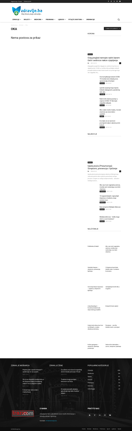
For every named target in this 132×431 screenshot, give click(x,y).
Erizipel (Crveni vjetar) (111, 306)
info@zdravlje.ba (51, 421)
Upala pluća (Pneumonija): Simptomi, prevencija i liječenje (102, 167)
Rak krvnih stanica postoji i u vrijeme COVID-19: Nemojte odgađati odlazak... (109, 101)
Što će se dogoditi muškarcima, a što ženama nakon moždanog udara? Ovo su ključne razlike (33, 381)
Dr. (88, 63)
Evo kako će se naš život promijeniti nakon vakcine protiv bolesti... (110, 123)
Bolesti (21, 25)
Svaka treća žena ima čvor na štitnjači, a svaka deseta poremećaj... (95, 327)
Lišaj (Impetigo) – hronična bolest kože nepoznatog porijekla (94, 308)
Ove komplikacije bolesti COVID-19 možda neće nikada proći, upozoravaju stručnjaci (110, 79)
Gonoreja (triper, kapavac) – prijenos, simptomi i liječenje (95, 288)
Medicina (102, 202)
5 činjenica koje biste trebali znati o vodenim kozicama (112, 269)
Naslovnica (14, 25)
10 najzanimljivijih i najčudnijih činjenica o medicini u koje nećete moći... (109, 198)
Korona (90, 54)
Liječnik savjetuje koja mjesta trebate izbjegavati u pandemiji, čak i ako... (110, 90)
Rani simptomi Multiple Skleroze (110, 207)
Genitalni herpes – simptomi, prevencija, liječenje (94, 269)
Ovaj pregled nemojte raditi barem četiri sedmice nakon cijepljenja (104, 59)
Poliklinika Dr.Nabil (93, 246)
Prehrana (102, 191)
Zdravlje (102, 94)
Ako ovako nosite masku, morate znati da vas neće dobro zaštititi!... (110, 112)
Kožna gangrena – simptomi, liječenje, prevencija (93, 346)
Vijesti (101, 116)
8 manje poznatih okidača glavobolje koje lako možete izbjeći (70, 391)
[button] (118, 19)
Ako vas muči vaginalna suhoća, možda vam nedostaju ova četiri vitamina (110, 187)
